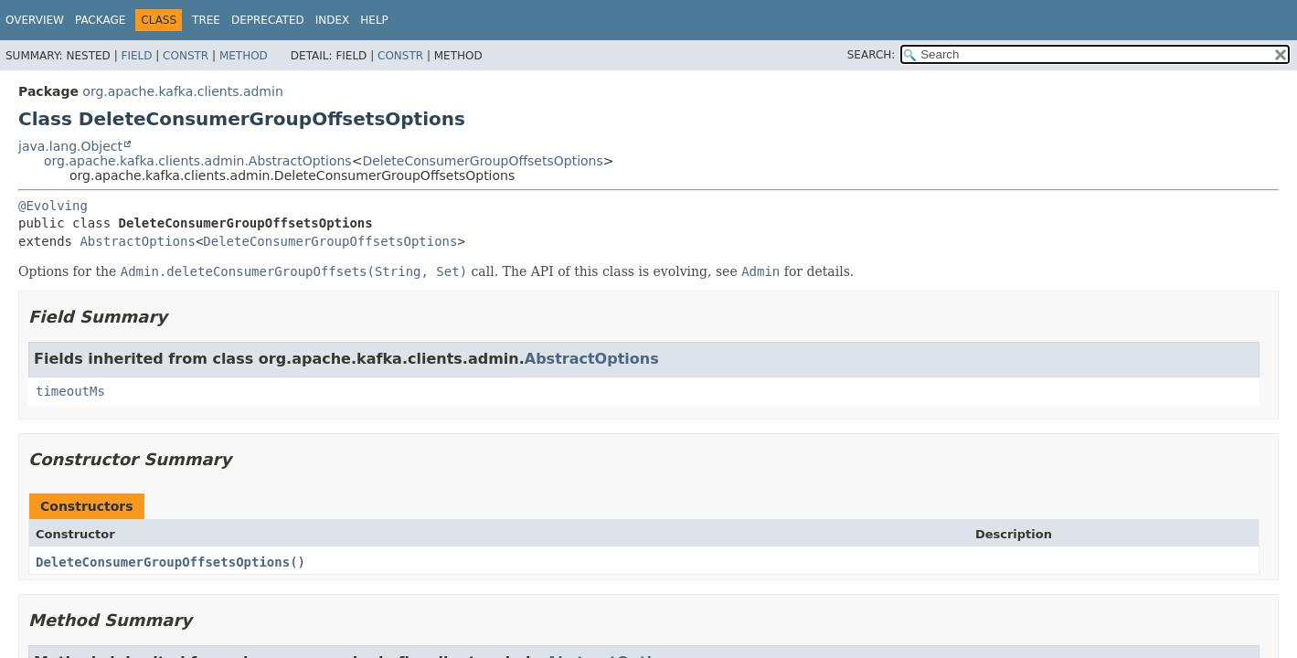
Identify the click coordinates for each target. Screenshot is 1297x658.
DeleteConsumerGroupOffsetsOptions (482, 161)
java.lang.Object (70, 146)
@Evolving (53, 205)
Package (100, 20)
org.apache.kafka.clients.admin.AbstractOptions (198, 161)
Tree (206, 20)
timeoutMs (70, 391)
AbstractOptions (137, 241)
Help (374, 20)
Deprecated (267, 20)
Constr (185, 55)
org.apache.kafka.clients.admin (182, 91)
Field (136, 55)
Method (243, 55)
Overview (34, 20)
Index (332, 20)
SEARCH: (871, 54)
